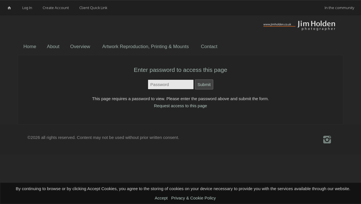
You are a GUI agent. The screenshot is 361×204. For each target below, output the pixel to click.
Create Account (56, 7)
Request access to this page (180, 105)
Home (29, 46)
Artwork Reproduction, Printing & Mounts (145, 46)
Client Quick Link (93, 7)
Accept (161, 198)
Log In (27, 7)
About (53, 46)
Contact (209, 46)
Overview (80, 46)
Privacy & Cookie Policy (193, 198)
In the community (339, 7)
